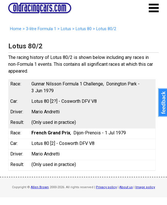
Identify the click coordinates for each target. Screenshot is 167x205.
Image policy (145, 187)
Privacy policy (106, 187)
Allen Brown (40, 187)
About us (126, 187)
